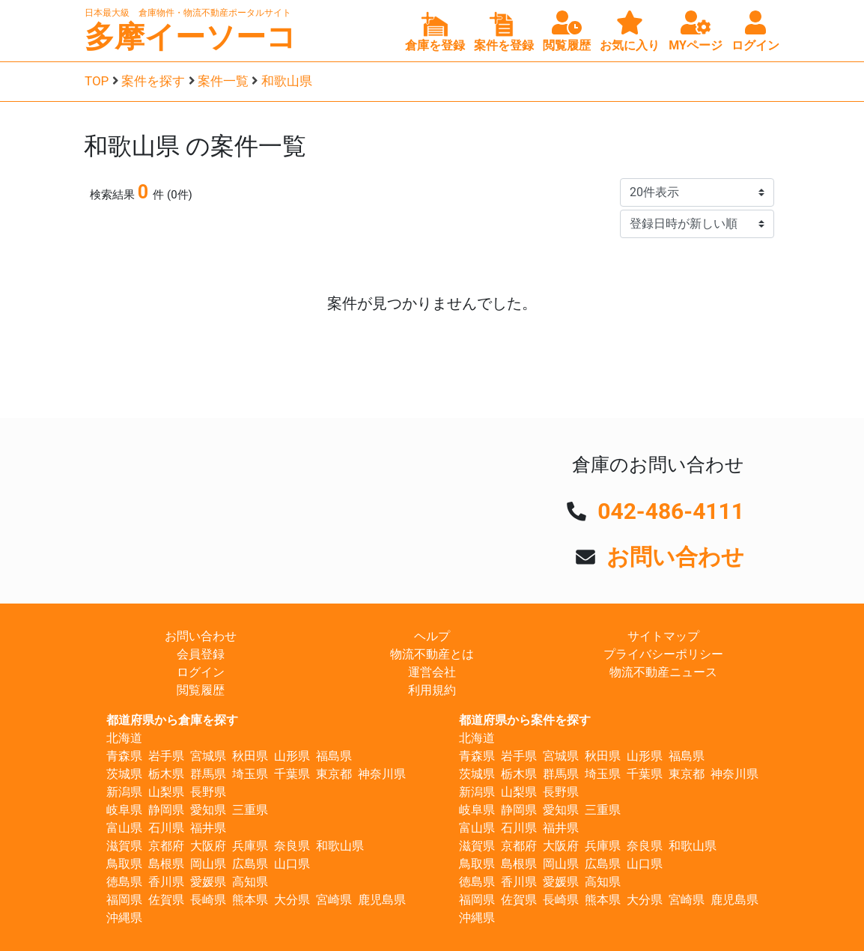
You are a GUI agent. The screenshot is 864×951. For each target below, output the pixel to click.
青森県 (124, 756)
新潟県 (124, 792)
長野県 (208, 792)
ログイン (201, 672)
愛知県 (208, 810)
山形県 (292, 756)
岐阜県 (124, 810)
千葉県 (292, 774)
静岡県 (166, 810)
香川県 (166, 882)
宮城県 (208, 756)
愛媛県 (208, 882)
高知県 (250, 882)
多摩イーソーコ (190, 37)
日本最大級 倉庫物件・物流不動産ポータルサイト (188, 12)
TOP (97, 80)
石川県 (166, 828)
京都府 (166, 846)
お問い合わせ (675, 557)
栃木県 (166, 774)
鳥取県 (124, 864)
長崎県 (208, 900)
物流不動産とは (432, 654)
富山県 (124, 828)
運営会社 (432, 672)
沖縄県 (124, 918)
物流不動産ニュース (663, 672)
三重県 (250, 810)
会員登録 (201, 654)
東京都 (334, 774)
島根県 (166, 864)
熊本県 (250, 900)
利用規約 (432, 690)
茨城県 (124, 774)
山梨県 (166, 792)
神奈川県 (382, 774)
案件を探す (153, 80)
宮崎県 (334, 900)
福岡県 (124, 900)
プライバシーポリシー (663, 654)
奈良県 (292, 846)
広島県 (250, 864)
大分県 (292, 900)
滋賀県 (124, 846)
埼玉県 (250, 774)
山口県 (292, 864)
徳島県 (124, 882)
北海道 (124, 738)
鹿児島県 (382, 900)
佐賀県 (166, 900)
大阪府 (208, 846)
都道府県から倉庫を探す (172, 720)
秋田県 (250, 756)
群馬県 (208, 774)
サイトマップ (663, 636)
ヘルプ (432, 636)
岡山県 (208, 864)
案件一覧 (223, 80)
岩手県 (166, 756)
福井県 (208, 828)
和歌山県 (286, 80)
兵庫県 (250, 846)
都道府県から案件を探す (525, 720)
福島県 (334, 756)
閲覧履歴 (201, 690)
